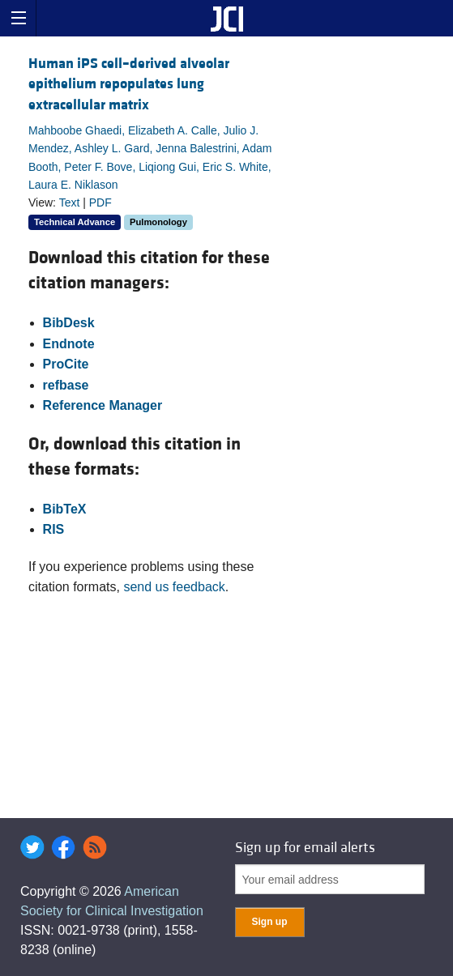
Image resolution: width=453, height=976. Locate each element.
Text (69, 202)
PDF (100, 202)
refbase (66, 385)
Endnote (69, 344)
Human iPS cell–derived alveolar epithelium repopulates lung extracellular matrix (128, 83)
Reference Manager (103, 405)
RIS (54, 529)
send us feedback (173, 587)
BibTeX (65, 509)
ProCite (66, 364)
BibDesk (69, 323)
